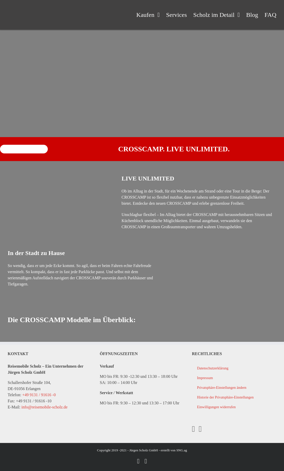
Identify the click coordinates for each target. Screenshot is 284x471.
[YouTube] (200, 429)
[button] (234, 388)
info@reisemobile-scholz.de (44, 407)
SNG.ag (181, 450)
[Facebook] (193, 429)
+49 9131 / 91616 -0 (39, 395)
